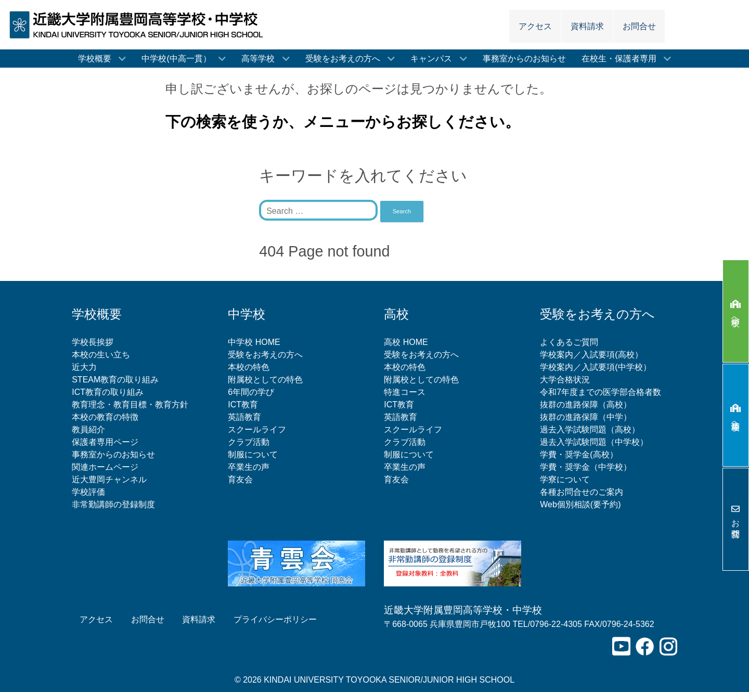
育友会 (240, 479)
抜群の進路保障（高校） (585, 404)
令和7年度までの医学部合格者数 (600, 392)
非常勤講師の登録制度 (113, 504)
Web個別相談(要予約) (580, 504)
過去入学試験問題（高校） (590, 429)
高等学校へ (735, 415)
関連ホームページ (105, 467)
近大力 (84, 367)
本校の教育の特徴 (105, 417)
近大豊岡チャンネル (109, 479)
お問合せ (735, 519)
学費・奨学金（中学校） (585, 467)
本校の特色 (248, 367)
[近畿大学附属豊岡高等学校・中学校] (139, 24)
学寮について (565, 479)
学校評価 (88, 492)
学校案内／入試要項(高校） (591, 354)
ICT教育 (243, 404)
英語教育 (244, 417)
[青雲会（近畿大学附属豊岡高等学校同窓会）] (296, 562)
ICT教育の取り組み (108, 392)
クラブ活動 (248, 442)
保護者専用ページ (105, 442)
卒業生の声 (248, 467)
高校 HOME (406, 342)
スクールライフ (257, 429)
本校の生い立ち (101, 354)
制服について (253, 454)
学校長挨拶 (92, 342)
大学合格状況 (565, 379)
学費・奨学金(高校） (578, 454)
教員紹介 (88, 429)
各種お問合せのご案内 (581, 492)
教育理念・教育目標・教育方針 (130, 404)
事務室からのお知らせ (113, 454)
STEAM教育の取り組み (115, 379)
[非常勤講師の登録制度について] (452, 562)
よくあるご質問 (569, 342)
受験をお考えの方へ (265, 354)
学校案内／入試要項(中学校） (595, 367)
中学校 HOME (254, 342)
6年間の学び (251, 392)
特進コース (404, 392)
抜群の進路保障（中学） (585, 417)
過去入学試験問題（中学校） (594, 442)
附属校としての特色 (265, 379)
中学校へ (735, 311)
